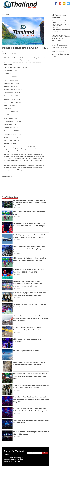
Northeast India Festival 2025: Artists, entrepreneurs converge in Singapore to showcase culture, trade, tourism (27, 283)
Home (4, 10)
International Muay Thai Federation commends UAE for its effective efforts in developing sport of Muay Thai (31, 399)
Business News (34, 10)
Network (51, 10)
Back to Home (5, 14)
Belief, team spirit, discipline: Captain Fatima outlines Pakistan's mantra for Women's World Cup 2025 (29, 202)
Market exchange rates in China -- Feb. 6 (25, 47)
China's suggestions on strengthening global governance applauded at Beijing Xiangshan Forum (29, 249)
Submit (45, 452)
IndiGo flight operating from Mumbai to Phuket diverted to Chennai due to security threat (60, 45)
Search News (43, 10)
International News (22, 10)
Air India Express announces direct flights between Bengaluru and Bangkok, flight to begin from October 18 (30, 318)
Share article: (7, 177)
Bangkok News (11, 10)
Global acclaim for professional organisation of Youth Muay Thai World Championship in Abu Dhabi (30, 376)
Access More (45, 197)
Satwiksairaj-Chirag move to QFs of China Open (30, 304)
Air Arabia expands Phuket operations (26, 351)
